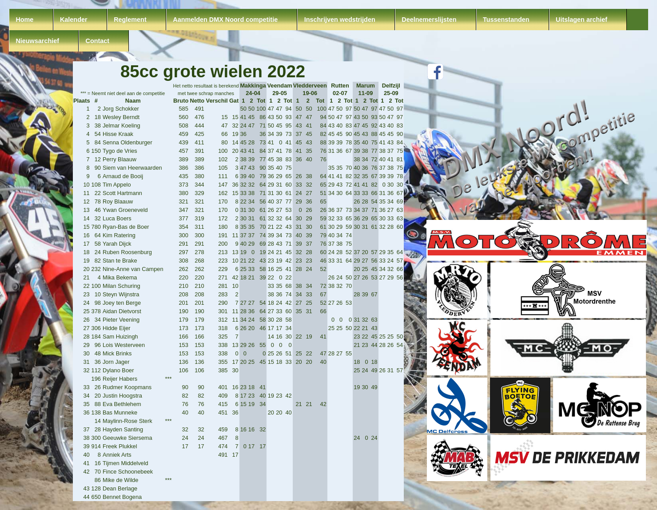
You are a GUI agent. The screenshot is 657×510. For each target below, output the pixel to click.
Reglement (130, 19)
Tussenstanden (506, 19)
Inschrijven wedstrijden (339, 19)
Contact (98, 40)
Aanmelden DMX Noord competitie (225, 19)
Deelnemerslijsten (429, 19)
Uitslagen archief (581, 19)
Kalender (74, 19)
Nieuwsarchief (37, 40)
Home (24, 19)
